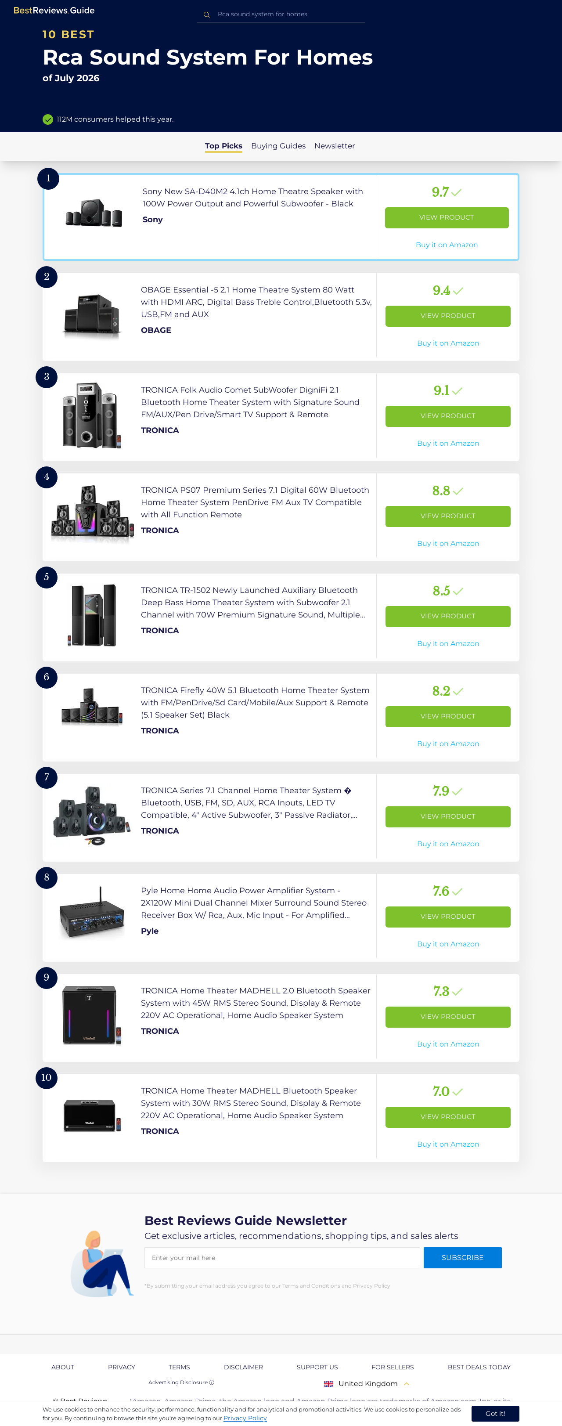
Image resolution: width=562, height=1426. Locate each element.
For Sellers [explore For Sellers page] (392, 1367)
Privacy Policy (245, 1418)
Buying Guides (278, 145)
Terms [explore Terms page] (179, 1367)
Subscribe (463, 1257)
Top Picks (223, 145)
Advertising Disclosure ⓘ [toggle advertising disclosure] (181, 1382)
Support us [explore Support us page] (317, 1367)
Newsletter (334, 145)
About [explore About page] (62, 1367)
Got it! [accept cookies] (495, 1413)
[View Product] (281, 217)
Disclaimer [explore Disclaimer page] (243, 1367)
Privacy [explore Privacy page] (121, 1367)
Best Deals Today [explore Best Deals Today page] (479, 1367)
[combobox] (281, 14)
